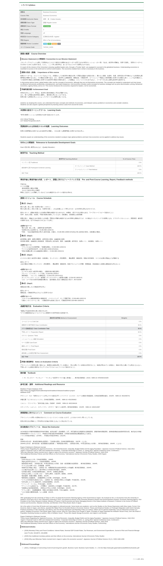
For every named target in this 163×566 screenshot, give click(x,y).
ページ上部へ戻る (138, 559)
